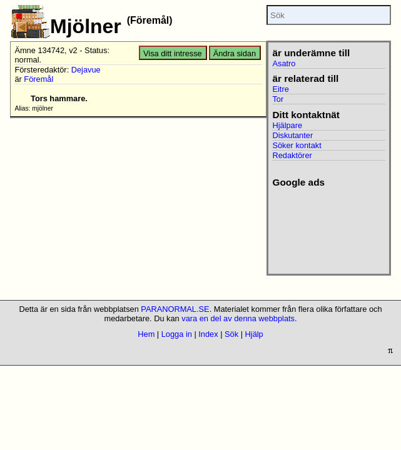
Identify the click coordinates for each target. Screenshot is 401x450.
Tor (277, 99)
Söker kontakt (296, 145)
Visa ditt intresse (172, 53)
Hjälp (254, 334)
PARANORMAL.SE (175, 309)
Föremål (38, 79)
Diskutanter (292, 135)
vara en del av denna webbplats (238, 318)
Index (208, 334)
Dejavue (86, 69)
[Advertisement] (326, 227)
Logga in (176, 334)
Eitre (280, 89)
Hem (146, 334)
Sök (231, 334)
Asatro (283, 63)
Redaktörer (292, 155)
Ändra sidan (234, 53)
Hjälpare (287, 125)
